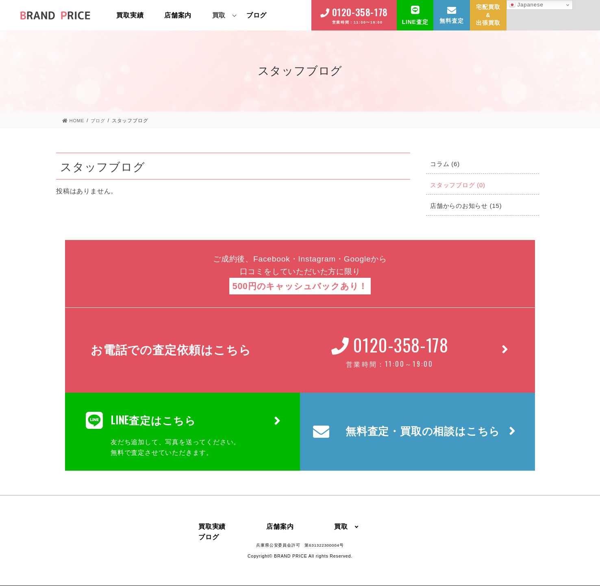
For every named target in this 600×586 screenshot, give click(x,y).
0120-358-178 (360, 12)
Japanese (526, 5)
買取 (219, 15)
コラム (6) (446, 163)
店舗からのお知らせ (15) (468, 205)
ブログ (256, 15)
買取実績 (129, 15)
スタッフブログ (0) (459, 185)
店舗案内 (177, 15)
